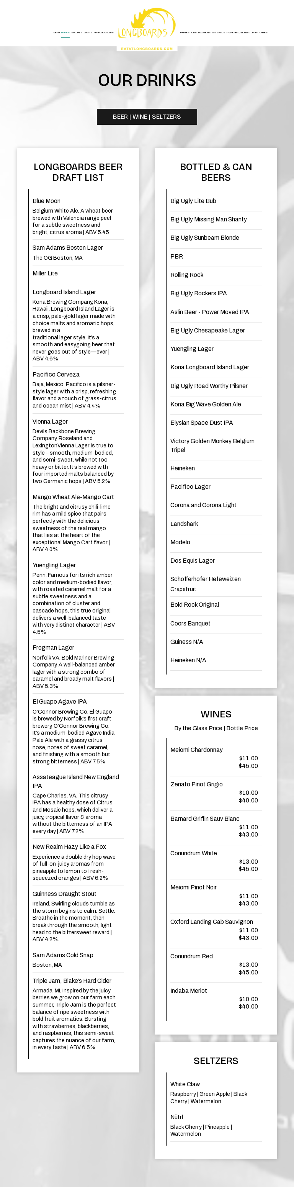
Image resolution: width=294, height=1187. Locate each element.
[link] (147, 28)
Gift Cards (218, 32)
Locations (204, 32)
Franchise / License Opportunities (247, 32)
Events (88, 32)
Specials (76, 32)
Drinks (65, 32)
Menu (57, 32)
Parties (184, 32)
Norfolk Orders (104, 32)
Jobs (194, 32)
